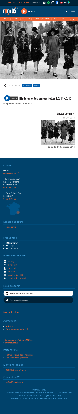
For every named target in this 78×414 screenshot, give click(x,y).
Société (36, 85)
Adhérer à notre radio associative (21, 293)
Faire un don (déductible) (19, 300)
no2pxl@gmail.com (14, 382)
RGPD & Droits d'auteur (16, 370)
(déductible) (29, 2)
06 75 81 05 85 (9, 198)
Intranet (11, 342)
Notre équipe (11, 312)
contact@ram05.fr (11, 173)
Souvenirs (26, 19)
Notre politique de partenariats (19, 354)
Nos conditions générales (17, 357)
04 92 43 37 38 (9, 187)
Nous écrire (11, 227)
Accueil (6, 19)
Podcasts (15, 19)
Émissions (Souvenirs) (41, 19)
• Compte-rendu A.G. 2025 (18, 340)
